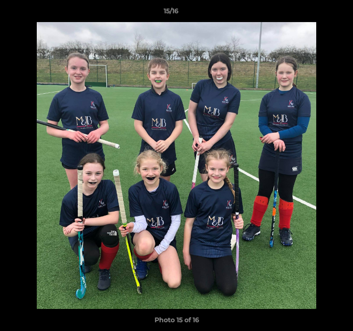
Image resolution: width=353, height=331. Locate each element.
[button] (319, 13)
